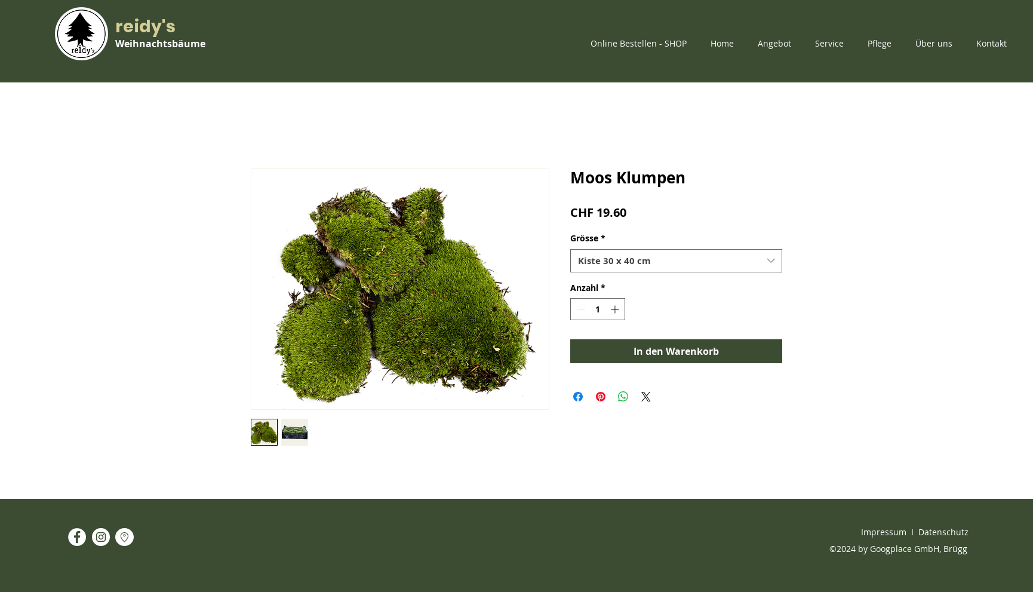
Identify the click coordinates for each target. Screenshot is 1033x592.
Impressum (883, 532)
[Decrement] (579, 309)
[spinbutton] (597, 309)
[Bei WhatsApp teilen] (623, 396)
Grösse (587, 238)
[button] (642, 44)
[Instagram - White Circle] (101, 537)
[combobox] (676, 260)
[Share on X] (646, 396)
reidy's (145, 26)
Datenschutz (943, 532)
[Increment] (615, 309)
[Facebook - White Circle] (77, 537)
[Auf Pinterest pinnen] (601, 396)
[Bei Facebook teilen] (578, 396)
